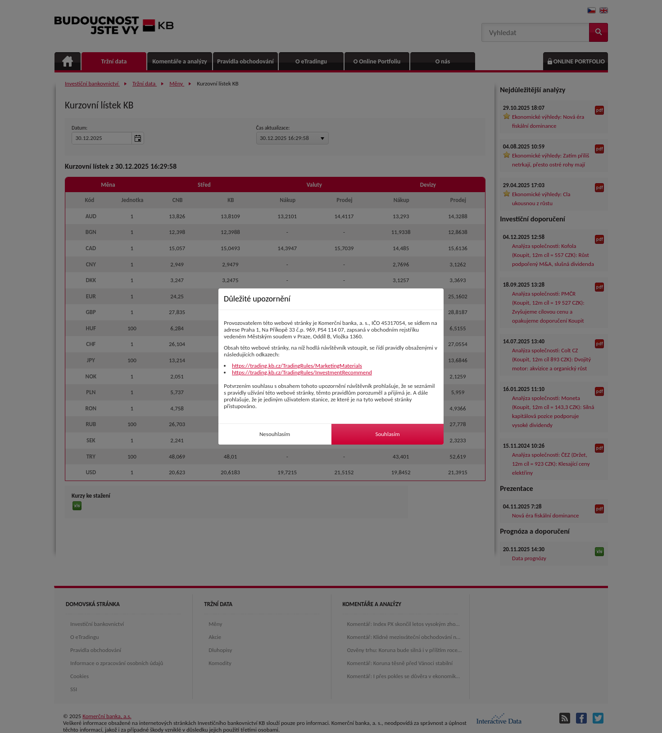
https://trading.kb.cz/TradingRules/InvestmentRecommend (302, 372)
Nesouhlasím (274, 434)
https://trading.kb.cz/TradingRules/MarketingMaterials (297, 365)
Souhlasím (387, 434)
